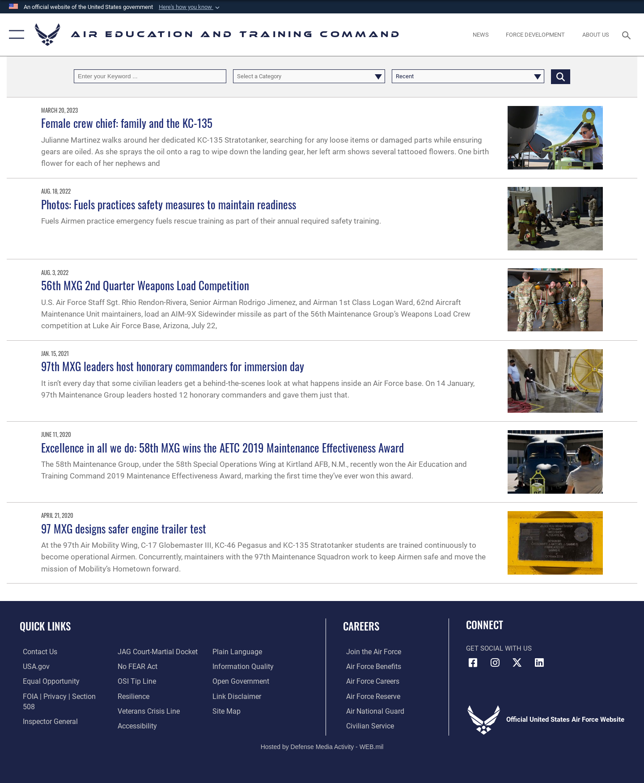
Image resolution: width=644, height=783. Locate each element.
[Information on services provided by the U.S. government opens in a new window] (32, 666)
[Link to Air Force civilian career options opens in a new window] (366, 725)
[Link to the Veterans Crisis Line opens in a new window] (147, 695)
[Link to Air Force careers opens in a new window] (369, 681)
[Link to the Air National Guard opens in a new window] (370, 710)
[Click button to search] (560, 76)
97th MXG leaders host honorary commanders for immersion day (172, 366)
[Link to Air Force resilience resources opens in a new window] (132, 681)
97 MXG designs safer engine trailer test (123, 528)
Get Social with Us (499, 648)
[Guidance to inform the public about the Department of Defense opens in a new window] (242, 652)
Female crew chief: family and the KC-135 (126, 122)
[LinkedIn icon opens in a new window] (539, 662)
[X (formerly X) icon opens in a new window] (517, 662)
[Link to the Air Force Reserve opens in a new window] (369, 695)
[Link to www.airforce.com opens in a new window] (369, 652)
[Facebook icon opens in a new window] (472, 662)
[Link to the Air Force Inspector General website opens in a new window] (46, 710)
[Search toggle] (628, 34)
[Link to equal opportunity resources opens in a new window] (46, 681)
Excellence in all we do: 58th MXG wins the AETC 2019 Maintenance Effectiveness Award (222, 447)
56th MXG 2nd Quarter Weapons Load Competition (145, 285)
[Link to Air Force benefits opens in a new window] (369, 666)
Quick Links (45, 626)
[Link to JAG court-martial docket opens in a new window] (58, 725)
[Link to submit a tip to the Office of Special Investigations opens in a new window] (135, 666)
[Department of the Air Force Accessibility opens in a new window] (136, 710)
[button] (190, 7)
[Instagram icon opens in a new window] (495, 662)
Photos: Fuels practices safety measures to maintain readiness (168, 204)
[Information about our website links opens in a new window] (236, 681)
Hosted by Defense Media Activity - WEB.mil (322, 745)
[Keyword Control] (150, 76)
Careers (361, 626)
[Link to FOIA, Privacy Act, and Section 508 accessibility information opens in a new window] (61, 695)
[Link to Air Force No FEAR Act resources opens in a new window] (136, 652)
